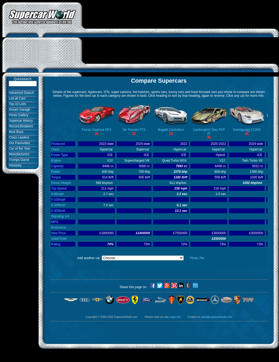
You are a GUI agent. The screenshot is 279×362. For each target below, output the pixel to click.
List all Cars (16, 98)
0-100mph (58, 199)
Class (55, 149)
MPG (54, 222)
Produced (58, 144)
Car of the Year (18, 148)
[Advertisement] (180, 39)
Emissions (58, 227)
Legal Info (175, 316)
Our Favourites (18, 143)
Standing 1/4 (60, 216)
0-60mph (57, 194)
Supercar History (20, 121)
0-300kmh (58, 211)
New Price (58, 233)
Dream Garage (18, 109)
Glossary (14, 165)
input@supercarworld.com (216, 316)
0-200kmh (58, 205)
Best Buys (15, 132)
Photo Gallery (17, 115)
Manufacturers (18, 154)
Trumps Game (18, 160)
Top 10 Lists (16, 104)
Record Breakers (20, 126)
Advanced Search (20, 93)
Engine (56, 160)
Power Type (59, 155)
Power (55, 172)
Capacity (57, 166)
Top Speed (58, 188)
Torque (56, 177)
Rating (55, 244)
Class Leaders (18, 137)
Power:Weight (61, 183)
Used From (59, 239)
